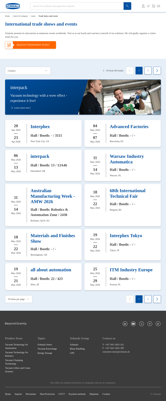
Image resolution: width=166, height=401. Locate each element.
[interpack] (43, 165)
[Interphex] (43, 133)
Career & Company (20, 16)
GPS (72, 353)
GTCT (62, 394)
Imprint (18, 394)
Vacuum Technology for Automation (16, 346)
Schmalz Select (44, 344)
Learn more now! (20, 108)
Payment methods (77, 394)
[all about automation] (43, 276)
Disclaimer (31, 394)
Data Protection (47, 394)
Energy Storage (44, 353)
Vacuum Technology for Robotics (16, 354)
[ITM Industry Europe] (122, 276)
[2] (147, 70)
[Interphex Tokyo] (122, 244)
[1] (139, 70)
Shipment (94, 394)
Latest (33, 16)
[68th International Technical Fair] (122, 205)
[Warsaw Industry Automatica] (122, 165)
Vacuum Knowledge (47, 349)
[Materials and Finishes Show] (43, 244)
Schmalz (74, 344)
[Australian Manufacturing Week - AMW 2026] (43, 205)
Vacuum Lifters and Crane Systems (17, 370)
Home (7, 16)
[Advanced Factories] (122, 133)
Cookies (106, 394)
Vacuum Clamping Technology (14, 362)
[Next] (157, 70)
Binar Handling (77, 349)
